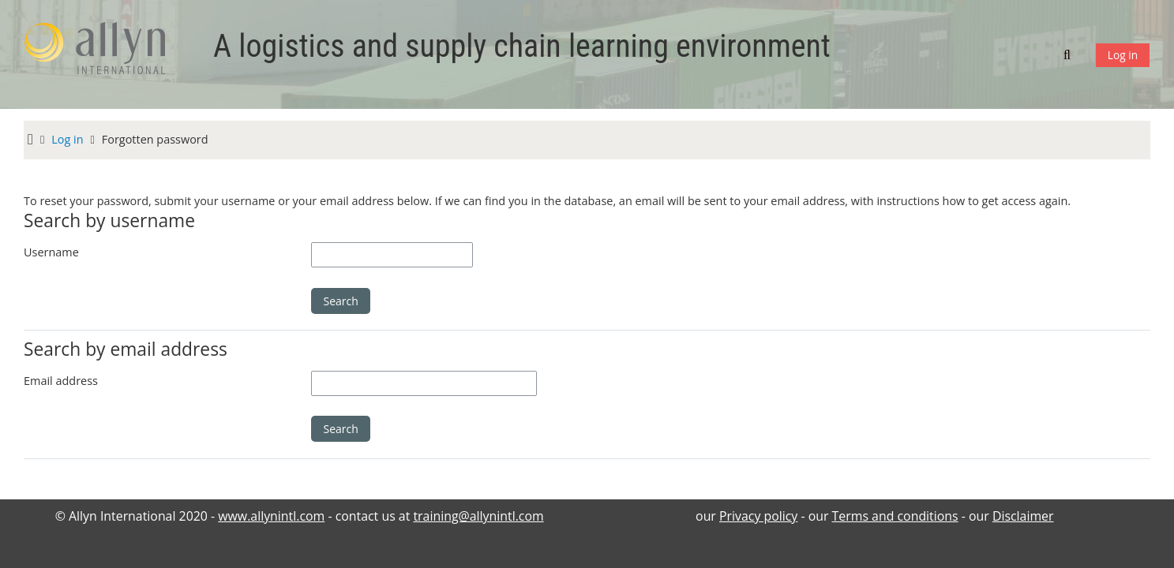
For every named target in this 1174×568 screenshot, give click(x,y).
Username (51, 252)
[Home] (103, 53)
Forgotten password (155, 139)
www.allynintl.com (271, 516)
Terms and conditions (895, 516)
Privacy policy (758, 516)
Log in (1123, 54)
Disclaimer (1023, 516)
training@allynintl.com (478, 516)
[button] (1068, 54)
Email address (61, 380)
